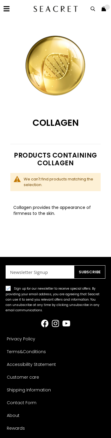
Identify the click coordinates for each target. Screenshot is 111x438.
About (13, 415)
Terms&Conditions (26, 352)
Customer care (23, 377)
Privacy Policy (21, 339)
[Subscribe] (89, 272)
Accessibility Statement (31, 364)
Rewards (16, 428)
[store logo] (55, 8)
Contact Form (21, 403)
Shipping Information (29, 390)
